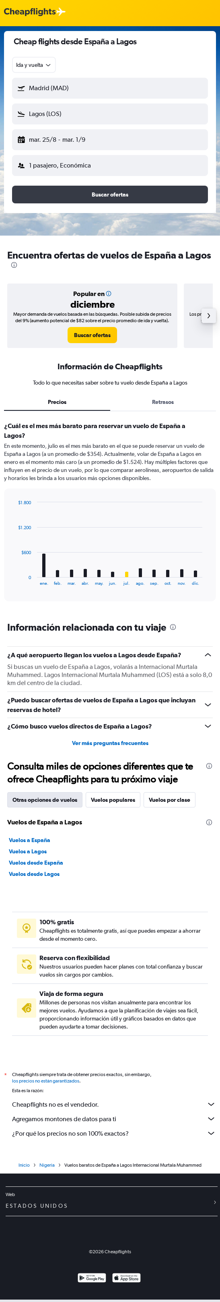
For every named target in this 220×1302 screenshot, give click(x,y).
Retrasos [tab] (163, 402)
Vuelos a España (29, 840)
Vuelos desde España (36, 862)
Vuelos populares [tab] (113, 800)
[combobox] (34, 65)
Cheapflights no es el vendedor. (114, 1104)
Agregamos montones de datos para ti (114, 1119)
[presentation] (14, 265)
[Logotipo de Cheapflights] (30, 12)
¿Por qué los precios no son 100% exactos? (114, 1133)
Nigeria (47, 1165)
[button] (110, 88)
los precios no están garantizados (45, 1081)
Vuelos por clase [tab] (169, 800)
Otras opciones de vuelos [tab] (44, 800)
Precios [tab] (57, 402)
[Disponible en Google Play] (92, 1279)
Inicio (24, 1165)
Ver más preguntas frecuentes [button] (110, 743)
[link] (92, 335)
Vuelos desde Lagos (34, 874)
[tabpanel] (110, 514)
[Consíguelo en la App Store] (126, 1279)
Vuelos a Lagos (28, 851)
